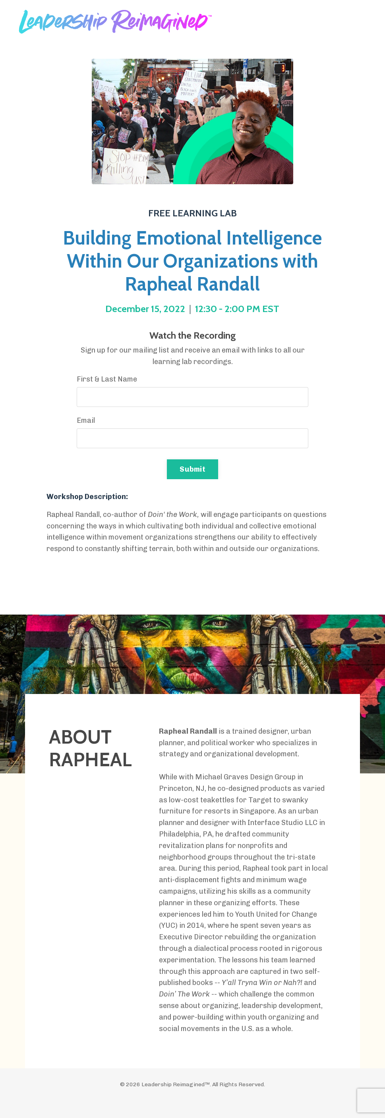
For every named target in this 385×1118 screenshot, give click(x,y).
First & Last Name (107, 379)
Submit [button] (192, 469)
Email (86, 420)
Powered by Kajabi (192, 1097)
